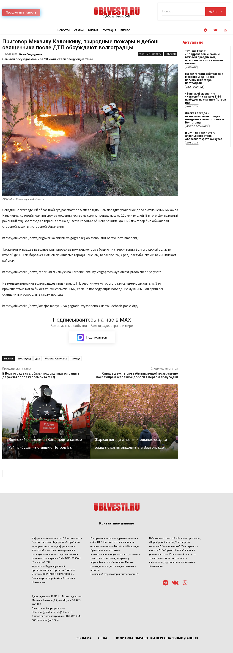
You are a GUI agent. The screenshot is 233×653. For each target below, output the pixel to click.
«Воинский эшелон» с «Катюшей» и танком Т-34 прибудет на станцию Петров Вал (205, 97)
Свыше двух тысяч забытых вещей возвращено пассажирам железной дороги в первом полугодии (137, 375)
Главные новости (150, 54)
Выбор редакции (197, 125)
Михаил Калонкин (55, 358)
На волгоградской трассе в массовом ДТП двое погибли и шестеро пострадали (203, 78)
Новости (170, 54)
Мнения (191, 66)
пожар (75, 358)
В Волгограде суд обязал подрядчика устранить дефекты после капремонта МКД (40, 375)
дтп (37, 358)
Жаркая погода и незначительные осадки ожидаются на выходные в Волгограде (204, 117)
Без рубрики (194, 86)
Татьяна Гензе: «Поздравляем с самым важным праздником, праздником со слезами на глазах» (204, 57)
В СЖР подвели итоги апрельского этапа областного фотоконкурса (203, 135)
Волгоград (24, 358)
